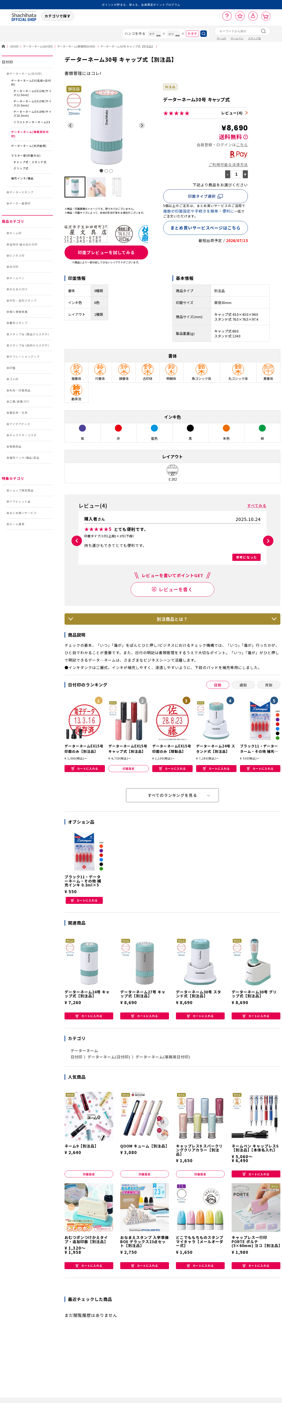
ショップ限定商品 (22, 490)
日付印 (16, 46)
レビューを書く (176, 589)
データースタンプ (21, 192)
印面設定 (129, 768)
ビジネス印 (17, 255)
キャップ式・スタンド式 (30, 162)
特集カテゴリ (13, 478)
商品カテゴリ (13, 221)
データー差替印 (20, 203)
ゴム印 (14, 379)
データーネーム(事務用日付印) (78, 46)
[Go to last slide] (71, 125)
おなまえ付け (19, 289)
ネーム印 (16, 233)
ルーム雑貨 (17, 524)
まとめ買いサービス (23, 513)
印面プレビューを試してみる (106, 252)
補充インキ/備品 (22, 178)
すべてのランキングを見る (172, 795)
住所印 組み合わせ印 (24, 244)
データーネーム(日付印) (40, 46)
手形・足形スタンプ (23, 300)
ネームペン (17, 278)
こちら (242, 144)
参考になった (246, 557)
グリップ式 (21, 168)
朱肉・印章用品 (20, 390)
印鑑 (13, 368)
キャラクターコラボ (23, 435)
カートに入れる (84, 768)
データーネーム (84, 1050)
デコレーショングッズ (25, 356)
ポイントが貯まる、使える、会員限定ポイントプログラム (141, 4)
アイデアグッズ (20, 424)
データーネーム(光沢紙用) (29, 146)
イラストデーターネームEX (31, 122)
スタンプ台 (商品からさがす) (29, 334)
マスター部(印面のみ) (26, 155)
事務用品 (16, 446)
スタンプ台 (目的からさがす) (29, 345)
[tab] (101, 170)
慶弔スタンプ (19, 323)
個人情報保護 (19, 312)
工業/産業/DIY (19, 401)
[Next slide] (142, 125)
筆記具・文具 (19, 412)
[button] (75, 187)
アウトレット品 (20, 501)
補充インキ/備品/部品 (24, 457)
